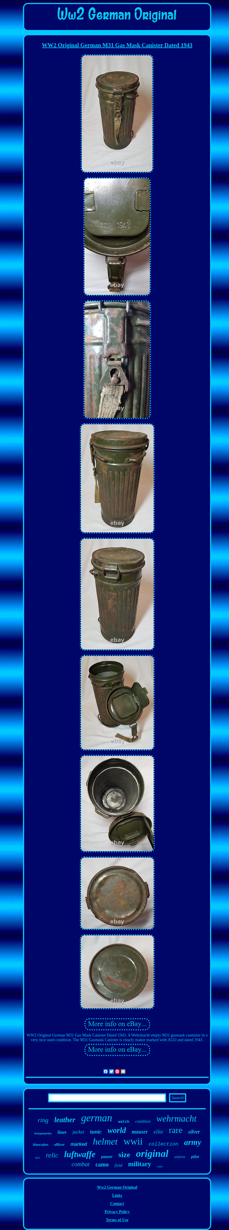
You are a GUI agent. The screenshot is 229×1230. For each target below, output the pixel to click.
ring (43, 1120)
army (192, 1142)
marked (78, 1144)
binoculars (40, 1145)
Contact (117, 1203)
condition (143, 1121)
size (124, 1154)
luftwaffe (79, 1154)
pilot (195, 1156)
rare (175, 1130)
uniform (179, 1157)
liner (62, 1132)
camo (102, 1164)
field (118, 1165)
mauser (140, 1132)
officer (59, 1144)
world (117, 1130)
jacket (78, 1132)
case (160, 1166)
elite (158, 1132)
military (139, 1164)
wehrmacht (176, 1118)
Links (117, 1195)
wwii (133, 1141)
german (96, 1118)
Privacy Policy (117, 1212)
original (152, 1153)
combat (81, 1164)
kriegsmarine (43, 1133)
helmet (105, 1141)
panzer (107, 1157)
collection (163, 1144)
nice (37, 1157)
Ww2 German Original (117, 1187)
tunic (96, 1132)
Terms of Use (117, 1220)
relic (52, 1155)
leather (64, 1120)
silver (194, 1132)
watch (123, 1122)
